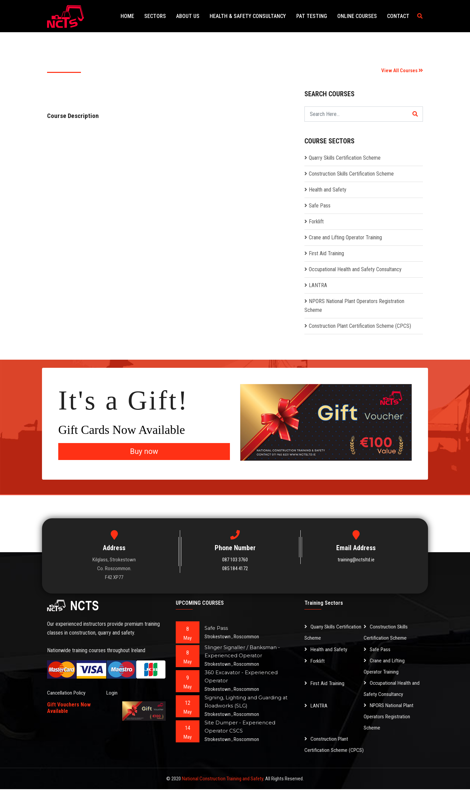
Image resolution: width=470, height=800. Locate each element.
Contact (399, 16)
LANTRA (318, 285)
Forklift (316, 221)
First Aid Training (326, 253)
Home (141, 16)
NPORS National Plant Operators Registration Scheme (390, 716)
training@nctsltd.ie (356, 560)
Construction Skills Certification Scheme (351, 174)
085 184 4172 (235, 568)
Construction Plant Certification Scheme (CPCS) (360, 326)
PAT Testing (316, 16)
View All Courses (402, 70)
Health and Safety (327, 189)
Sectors (166, 16)
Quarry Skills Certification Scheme (345, 158)
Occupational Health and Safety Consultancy (355, 269)
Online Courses (360, 16)
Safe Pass (319, 205)
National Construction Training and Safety (222, 789)
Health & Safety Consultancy (255, 16)
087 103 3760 (235, 560)
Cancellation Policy (67, 692)
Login (112, 692)
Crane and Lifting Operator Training (345, 237)
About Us (197, 16)
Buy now (144, 451)
